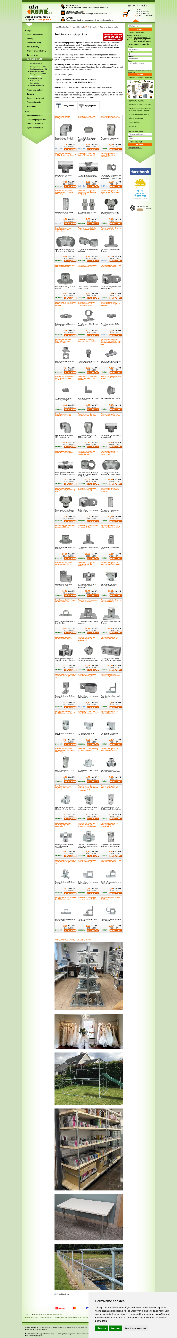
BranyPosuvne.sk (40, 1314)
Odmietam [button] (115, 1328)
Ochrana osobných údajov (63, 1317)
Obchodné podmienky (46, 1317)
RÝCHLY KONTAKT (136, 33)
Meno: (130, 47)
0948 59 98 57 (138, 35)
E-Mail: (130, 52)
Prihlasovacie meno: (135, 132)
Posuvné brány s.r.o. (45, 1327)
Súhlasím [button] (101, 1328)
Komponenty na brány (54, 1314)
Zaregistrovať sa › (135, 148)
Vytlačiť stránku (63, 1294)
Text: (130, 61)
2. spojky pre (75, 82)
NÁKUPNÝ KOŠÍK (138, 5)
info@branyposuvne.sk (142, 38)
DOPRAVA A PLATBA (74, 12)
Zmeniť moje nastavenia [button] (135, 1328)
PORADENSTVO (72, 5)
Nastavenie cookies (31, 1317)
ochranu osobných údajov (84, 1334)
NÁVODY (69, 18)
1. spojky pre (76, 80)
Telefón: (131, 56)
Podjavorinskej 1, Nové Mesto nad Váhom (142, 40)
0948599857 (62, 1327)
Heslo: (130, 136)
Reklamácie (77, 1317)
